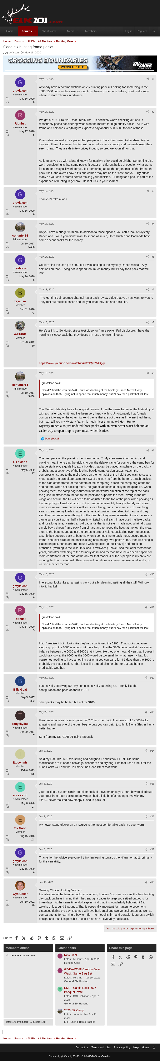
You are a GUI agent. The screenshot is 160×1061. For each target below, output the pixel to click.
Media (70, 31)
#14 (152, 750)
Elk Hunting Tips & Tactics (79, 1021)
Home (10, 31)
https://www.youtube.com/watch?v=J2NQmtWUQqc (72, 363)
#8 (153, 373)
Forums (27, 31)
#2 (153, 111)
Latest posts (67, 948)
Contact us (81, 1047)
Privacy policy (122, 1047)
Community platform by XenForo (80, 1056)
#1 (153, 79)
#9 (153, 450)
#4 (153, 223)
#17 (152, 849)
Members (90, 31)
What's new (49, 31)
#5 (153, 256)
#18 (152, 882)
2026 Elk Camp (74, 1010)
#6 (153, 289)
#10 (152, 574)
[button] (35, 31)
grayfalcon (12, 52)
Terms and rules (101, 1047)
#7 (153, 322)
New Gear (70, 955)
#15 (152, 783)
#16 (152, 816)
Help (136, 1047)
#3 (153, 191)
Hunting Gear (72, 962)
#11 (152, 607)
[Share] (147, 79)
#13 (152, 712)
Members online (17, 948)
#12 (152, 677)
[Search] (154, 31)
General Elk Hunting (76, 981)
